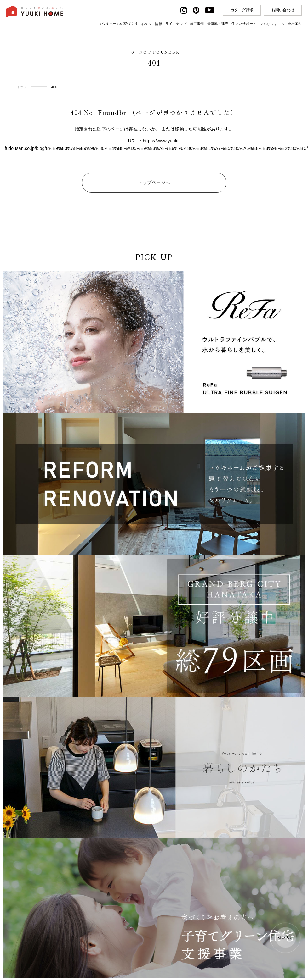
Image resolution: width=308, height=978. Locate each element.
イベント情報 (151, 24)
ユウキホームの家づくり (118, 23)
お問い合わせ (283, 10)
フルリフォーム (272, 24)
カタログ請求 (242, 10)
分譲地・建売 (218, 23)
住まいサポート (243, 23)
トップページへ (154, 182)
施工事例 (197, 23)
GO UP (285, 938)
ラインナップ (176, 23)
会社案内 (295, 23)
